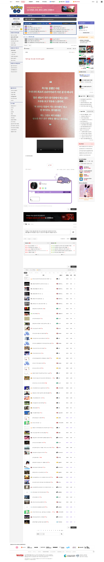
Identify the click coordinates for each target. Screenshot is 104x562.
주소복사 (25, 205)
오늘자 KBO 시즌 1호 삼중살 (39, 432)
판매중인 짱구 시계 (37, 397)
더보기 (45, 188)
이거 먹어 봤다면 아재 (37, 363)
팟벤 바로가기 (13, 105)
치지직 (12, 107)
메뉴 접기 (66, 192)
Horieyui (59, 502)
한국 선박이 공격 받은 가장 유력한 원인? (41, 482)
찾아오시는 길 (68, 551)
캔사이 (59, 328)
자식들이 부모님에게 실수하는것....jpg (41, 373)
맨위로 (68, 238)
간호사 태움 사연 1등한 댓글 (39, 333)
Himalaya (26, 48)
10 (59, 530)
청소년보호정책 (52, 551)
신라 (59, 278)
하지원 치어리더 (36, 353)
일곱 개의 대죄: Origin (15, 123)
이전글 (34, 238)
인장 (31, 192)
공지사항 (74, 551)
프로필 (38, 192)
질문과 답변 (13, 52)
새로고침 (74, 224)
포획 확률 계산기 (14, 69)
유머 (41, 272)
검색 (21, 29)
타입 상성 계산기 (14, 71)
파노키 (59, 308)
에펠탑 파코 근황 (36, 288)
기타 (74, 272)
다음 (61, 530)
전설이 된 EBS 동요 (37, 467)
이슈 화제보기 (72, 23)
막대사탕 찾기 (36, 318)
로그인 (93, 1)
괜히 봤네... (35, 457)
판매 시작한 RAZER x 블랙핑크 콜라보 (41, 437)
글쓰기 (73, 266)
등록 (73, 232)
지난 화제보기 (65, 23)
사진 (62, 272)
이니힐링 (43, 188)
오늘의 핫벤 (13, 92)
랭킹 (44, 192)
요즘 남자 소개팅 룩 (37, 417)
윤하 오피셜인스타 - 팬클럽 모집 (39, 462)
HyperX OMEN (13, 119)
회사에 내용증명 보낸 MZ (38, 507)
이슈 (30, 272)
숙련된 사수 (35, 497)
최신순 (32, 224)
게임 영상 (12, 117)
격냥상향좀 (60, 477)
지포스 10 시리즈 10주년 (38, 383)
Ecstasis (59, 333)
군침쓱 (59, 358)
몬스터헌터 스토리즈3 (15, 125)
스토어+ (92, 37)
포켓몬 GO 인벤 (16, 18)
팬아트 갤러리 (13, 58)
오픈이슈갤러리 (74, 45)
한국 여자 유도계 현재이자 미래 (39, 338)
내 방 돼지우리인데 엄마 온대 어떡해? (40, 278)
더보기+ (92, 22)
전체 (25, 272)
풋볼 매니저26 (13, 131)
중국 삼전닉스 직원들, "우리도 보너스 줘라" (42, 447)
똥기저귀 (60, 487)
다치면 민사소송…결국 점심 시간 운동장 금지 (42, 512)
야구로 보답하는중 (37, 298)
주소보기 (25, 45)
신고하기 (64, 169)
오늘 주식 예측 (36, 328)
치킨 (59, 338)
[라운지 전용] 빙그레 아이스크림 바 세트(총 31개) (86, 146)
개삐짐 (34, 313)
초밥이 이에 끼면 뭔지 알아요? (39, 492)
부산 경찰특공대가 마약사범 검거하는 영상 (41, 343)
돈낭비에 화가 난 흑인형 (38, 516)
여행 (12, 113)
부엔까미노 (60, 283)
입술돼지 (60, 462)
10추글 (34, 269)
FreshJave (60, 521)
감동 (70, 272)
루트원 (59, 457)
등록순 (29, 224)
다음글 (29, 238)
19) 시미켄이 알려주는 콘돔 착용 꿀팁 (40, 392)
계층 (66, 272)
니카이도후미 (60, 387)
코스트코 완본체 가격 (37, 442)
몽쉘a (59, 432)
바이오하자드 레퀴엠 (15, 127)
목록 (70, 52)
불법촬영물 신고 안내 (60, 551)
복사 (30, 45)
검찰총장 (60, 492)
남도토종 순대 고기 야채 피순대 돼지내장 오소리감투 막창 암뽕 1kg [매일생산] (86, 148)
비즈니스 (34, 551)
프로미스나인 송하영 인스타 (39, 472)
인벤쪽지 (40, 188)
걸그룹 (12, 111)
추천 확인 (72, 169)
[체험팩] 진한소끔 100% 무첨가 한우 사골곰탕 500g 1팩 (86, 152)
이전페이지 (63, 238)
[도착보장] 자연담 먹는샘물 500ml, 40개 (86, 150)
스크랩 (60, 169)
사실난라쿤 (60, 412)
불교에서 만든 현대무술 (38, 402)
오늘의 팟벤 (13, 94)
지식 (58, 272)
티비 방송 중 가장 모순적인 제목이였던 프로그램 (43, 378)
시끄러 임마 (35, 422)
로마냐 (59, 447)
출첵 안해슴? (36, 412)
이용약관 (39, 551)
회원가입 (13, 26)
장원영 (34, 407)
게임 (54, 272)
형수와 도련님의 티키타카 (38, 452)
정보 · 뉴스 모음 (14, 35)
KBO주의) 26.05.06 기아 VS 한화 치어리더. (42, 487)
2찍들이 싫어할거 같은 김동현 (39, 521)
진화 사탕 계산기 (14, 67)
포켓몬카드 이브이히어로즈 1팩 (84, 155)
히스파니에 (60, 437)
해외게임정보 (13, 115)
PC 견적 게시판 (14, 98)
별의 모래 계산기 (14, 65)
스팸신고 (68, 169)
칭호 (50, 192)
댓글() (73, 52)
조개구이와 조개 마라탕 (38, 348)
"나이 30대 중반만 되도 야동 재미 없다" (41, 427)
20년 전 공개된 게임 (37, 308)
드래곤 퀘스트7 (14, 129)
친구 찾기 (13, 54)
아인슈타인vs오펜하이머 (38, 502)
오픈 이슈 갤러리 (14, 90)
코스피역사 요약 (36, 368)
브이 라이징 (13, 121)
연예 (36, 272)
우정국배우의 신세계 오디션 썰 (39, 283)
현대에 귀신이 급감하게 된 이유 (39, 387)
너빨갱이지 (60, 313)
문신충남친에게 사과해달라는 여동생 (40, 358)
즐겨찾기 (39, 269)
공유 (58, 169)
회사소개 (29, 551)
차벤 (12, 109)
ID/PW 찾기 (19, 26)
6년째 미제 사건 (36, 293)
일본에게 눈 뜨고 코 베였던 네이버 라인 (41, 477)
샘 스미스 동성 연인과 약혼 (38, 303)
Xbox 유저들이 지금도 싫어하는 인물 (40, 323)
